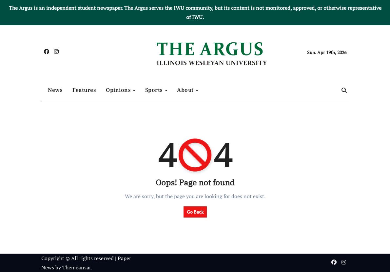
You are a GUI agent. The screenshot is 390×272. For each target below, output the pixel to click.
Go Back (195, 212)
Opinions (119, 90)
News (55, 90)
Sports (155, 90)
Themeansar (76, 267)
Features (84, 90)
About (186, 90)
